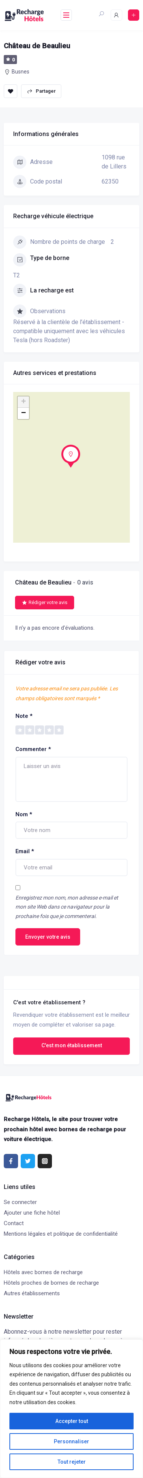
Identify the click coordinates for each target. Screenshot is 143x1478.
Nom (23, 814)
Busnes (20, 72)
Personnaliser (71, 1441)
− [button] (23, 413)
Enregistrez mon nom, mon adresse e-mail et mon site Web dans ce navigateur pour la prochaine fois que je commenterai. (66, 907)
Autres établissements (32, 1293)
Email (24, 851)
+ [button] (23, 402)
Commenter (33, 749)
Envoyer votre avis (47, 937)
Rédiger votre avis (44, 602)
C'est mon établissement (71, 1045)
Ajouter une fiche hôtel (32, 1212)
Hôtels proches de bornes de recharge (51, 1282)
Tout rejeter (72, 1462)
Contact (14, 1223)
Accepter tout (71, 1421)
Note (23, 716)
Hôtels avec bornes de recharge (43, 1272)
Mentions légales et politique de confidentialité (61, 1233)
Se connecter (20, 1202)
